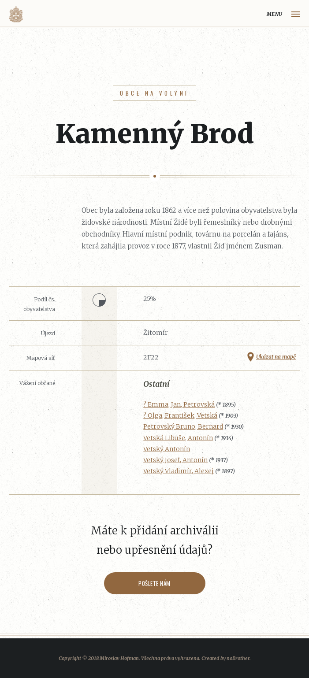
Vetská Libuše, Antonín (178, 438)
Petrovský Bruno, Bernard (183, 426)
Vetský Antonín (166, 449)
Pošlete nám (154, 583)
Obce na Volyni (154, 93)
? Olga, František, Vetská (180, 415)
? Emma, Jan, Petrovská (179, 404)
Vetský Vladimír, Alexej (178, 471)
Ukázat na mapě (276, 356)
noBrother (238, 658)
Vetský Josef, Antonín (175, 460)
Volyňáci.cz (16, 14)
